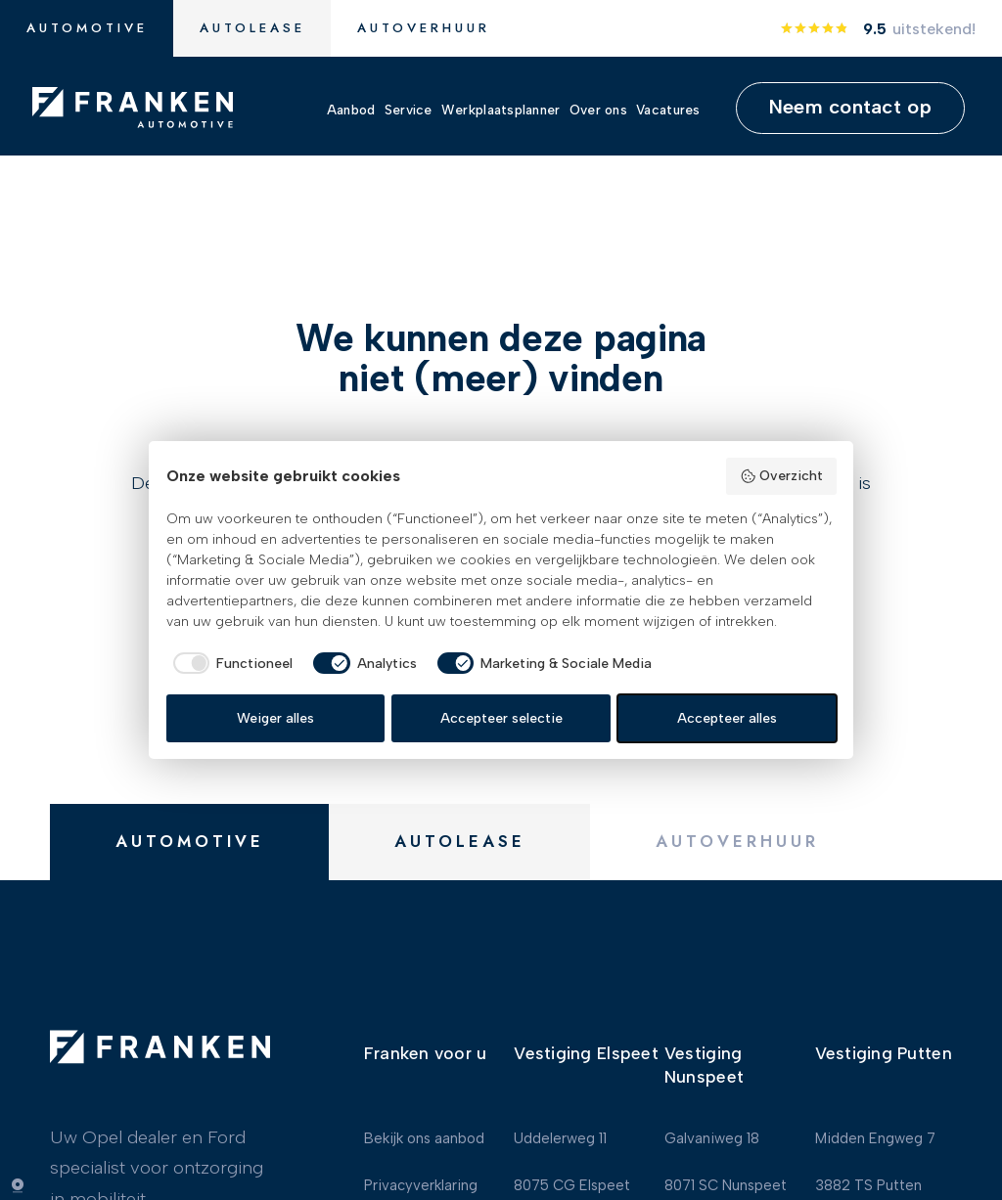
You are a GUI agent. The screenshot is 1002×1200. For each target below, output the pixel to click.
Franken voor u (425, 1035)
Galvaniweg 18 (711, 1120)
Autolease (252, 28)
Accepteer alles (727, 718)
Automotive (87, 28)
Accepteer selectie (501, 718)
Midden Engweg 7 (875, 1120)
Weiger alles (275, 718)
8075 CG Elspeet (572, 1168)
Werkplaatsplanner (501, 108)
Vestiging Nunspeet (704, 1047)
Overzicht (781, 476)
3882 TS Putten (868, 1168)
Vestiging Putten (883, 1035)
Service (409, 108)
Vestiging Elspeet (586, 1035)
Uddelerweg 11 (560, 1120)
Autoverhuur (423, 28)
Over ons (598, 108)
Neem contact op (850, 106)
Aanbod (351, 108)
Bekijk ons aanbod (424, 1120)
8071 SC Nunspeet (725, 1168)
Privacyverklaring (421, 1168)
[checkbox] (230, 663)
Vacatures (668, 108)
